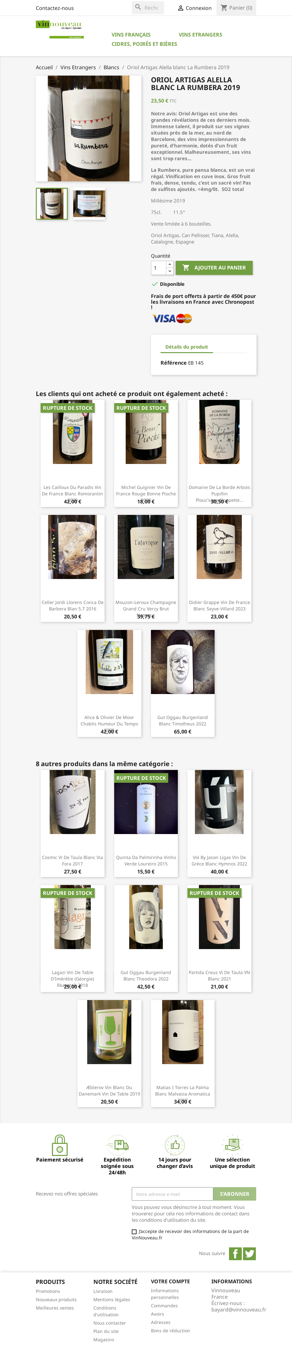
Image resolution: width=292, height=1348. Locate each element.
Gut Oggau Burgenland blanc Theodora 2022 (146, 975)
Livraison (103, 1291)
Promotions (48, 1291)
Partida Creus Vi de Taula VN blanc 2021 (219, 975)
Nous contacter (109, 1323)
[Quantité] (158, 268)
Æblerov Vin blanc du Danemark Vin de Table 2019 (109, 1090)
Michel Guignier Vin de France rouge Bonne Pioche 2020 (146, 493)
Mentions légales (111, 1299)
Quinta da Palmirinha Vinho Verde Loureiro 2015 (146, 860)
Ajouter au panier (214, 268)
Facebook (235, 1253)
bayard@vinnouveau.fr (238, 1309)
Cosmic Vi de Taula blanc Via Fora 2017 (72, 860)
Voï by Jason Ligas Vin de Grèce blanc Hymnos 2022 (219, 860)
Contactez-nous (55, 8)
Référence (174, 363)
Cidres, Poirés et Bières (144, 43)
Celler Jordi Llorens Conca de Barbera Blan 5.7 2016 (73, 605)
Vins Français (131, 34)
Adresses (160, 1322)
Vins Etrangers (200, 34)
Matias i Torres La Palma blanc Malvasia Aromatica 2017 (182, 1093)
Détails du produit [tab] (186, 346)
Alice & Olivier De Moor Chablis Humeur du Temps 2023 (109, 723)
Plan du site (106, 1331)
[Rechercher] (148, 7)
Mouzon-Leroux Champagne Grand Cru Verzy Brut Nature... (145, 608)
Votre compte (170, 1281)
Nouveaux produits (56, 1299)
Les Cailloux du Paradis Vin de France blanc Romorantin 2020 (72, 493)
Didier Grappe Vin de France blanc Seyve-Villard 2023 (219, 605)
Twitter (249, 1253)
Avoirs (157, 1314)
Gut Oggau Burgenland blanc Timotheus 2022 (182, 720)
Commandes (164, 1306)
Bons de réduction (170, 1330)
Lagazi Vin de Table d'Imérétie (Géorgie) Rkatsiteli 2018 (72, 978)
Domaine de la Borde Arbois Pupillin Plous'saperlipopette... (219, 493)
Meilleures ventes (55, 1308)
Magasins (103, 1339)
